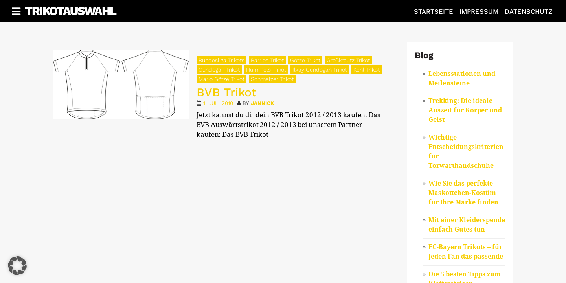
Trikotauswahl (70, 11)
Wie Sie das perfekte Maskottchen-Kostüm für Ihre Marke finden (463, 193)
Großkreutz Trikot (348, 60)
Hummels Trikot (266, 69)
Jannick (262, 103)
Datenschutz (528, 11)
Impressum (478, 11)
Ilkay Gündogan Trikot (319, 69)
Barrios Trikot (267, 60)
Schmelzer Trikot (272, 79)
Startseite (433, 11)
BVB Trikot (227, 92)
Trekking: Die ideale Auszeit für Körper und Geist (465, 110)
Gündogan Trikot (219, 69)
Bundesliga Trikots (221, 60)
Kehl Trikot (366, 69)
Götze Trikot (305, 60)
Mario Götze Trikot (221, 79)
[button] (17, 265)
